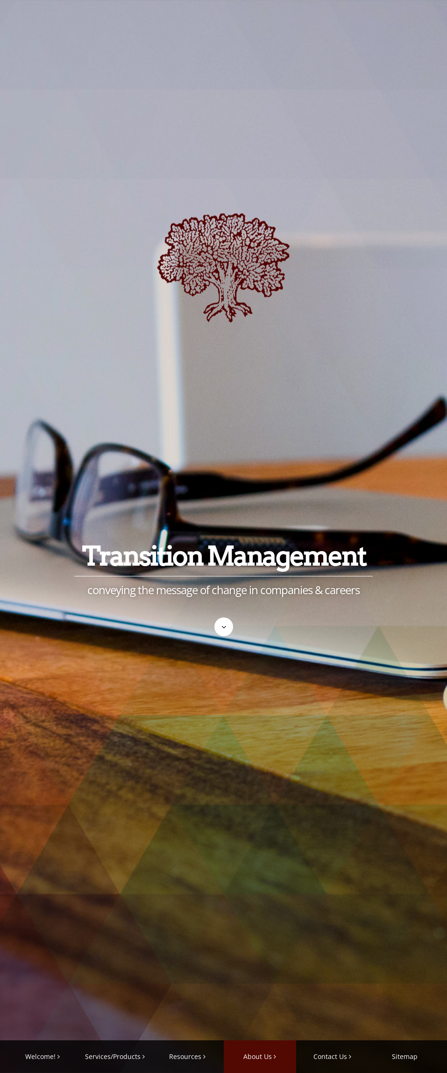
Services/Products (113, 1056)
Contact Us (330, 1056)
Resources (185, 1056)
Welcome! (40, 1056)
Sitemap (405, 1056)
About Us (257, 1056)
